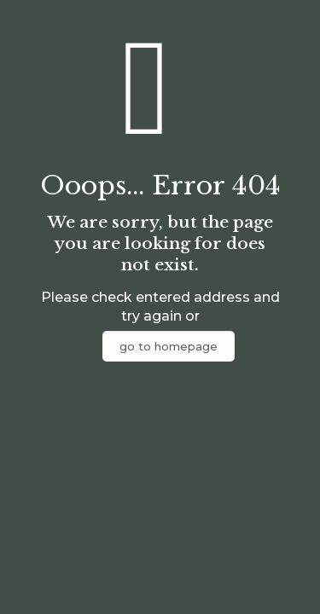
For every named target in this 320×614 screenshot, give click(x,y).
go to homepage (168, 346)
